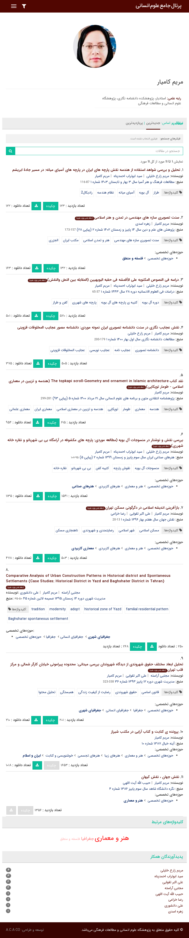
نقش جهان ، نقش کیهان (160, 777)
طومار (126, 409)
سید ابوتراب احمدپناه (128, 176)
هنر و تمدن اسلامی (96, 240)
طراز (156, 192)
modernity (57, 609)
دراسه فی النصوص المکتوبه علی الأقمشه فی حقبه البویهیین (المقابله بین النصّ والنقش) (103, 280)
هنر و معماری (134, 486)
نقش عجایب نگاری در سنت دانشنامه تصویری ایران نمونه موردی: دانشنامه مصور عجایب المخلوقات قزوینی (98, 327)
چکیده (50, 206)
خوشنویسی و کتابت (59, 755)
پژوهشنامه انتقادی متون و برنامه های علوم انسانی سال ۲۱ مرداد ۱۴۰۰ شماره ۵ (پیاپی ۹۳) (113, 398)
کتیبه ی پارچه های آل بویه (119, 302)
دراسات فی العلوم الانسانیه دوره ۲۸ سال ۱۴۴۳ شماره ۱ (137, 291)
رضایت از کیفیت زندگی (94, 692)
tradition (38, 609)
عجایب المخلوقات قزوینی (67, 350)
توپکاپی (113, 409)
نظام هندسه (105, 192)
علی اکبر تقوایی (140, 513)
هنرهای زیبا (112, 755)
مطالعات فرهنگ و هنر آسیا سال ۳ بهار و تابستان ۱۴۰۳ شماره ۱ (132, 182)
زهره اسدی (142, 223)
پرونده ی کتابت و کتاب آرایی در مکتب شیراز (144, 732)
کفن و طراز (60, 302)
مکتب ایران (71, 240)
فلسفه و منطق (70, 839)
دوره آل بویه (150, 302)
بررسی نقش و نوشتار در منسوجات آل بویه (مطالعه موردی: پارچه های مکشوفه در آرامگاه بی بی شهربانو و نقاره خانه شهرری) (95, 443)
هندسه (154, 409)
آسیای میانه (126, 192)
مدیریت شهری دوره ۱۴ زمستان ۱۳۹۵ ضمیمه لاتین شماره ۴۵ (64, 598)
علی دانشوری (29, 592)
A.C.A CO (13, 930)
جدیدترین (153, 123)
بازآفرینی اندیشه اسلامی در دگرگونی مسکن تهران (132, 508)
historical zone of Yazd (102, 609)
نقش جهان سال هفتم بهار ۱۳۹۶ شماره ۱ (147, 519)
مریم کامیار (102, 176)
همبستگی (67, 692)
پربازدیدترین (134, 123)
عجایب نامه (122, 350)
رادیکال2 (87, 192)
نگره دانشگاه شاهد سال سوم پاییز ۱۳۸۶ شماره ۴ (141, 788)
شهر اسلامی (127, 530)
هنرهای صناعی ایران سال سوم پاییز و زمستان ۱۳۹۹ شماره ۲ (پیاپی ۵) (127, 457)
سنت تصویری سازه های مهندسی (136, 240)
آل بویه (144, 192)
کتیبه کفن (102, 468)
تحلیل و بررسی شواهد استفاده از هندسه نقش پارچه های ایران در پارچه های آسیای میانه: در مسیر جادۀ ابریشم (96, 170)
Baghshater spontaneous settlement (38, 619)
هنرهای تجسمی (89, 755)
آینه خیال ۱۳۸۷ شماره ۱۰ (158, 743)
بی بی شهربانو (81, 468)
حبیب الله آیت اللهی (136, 783)
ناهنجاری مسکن (67, 530)
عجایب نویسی (100, 350)
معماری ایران (43, 409)
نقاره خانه (60, 468)
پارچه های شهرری (84, 302)
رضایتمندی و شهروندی (98, 530)
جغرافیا (51, 637)
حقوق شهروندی (126, 692)
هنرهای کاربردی (109, 486)
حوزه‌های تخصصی (160, 258)
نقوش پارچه (121, 468)
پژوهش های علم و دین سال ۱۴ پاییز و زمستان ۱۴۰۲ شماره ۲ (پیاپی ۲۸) (125, 229)
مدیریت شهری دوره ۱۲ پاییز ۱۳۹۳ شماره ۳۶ (144, 681)
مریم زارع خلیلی (157, 176)
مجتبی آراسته (71, 592)
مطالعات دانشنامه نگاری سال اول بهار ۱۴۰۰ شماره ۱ (140, 339)
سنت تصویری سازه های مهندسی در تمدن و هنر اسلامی (127, 218)
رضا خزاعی (118, 513)
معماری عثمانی (19, 409)
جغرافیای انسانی (71, 637)
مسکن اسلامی (149, 530)
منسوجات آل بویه (147, 468)
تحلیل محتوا (47, 692)
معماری (140, 409)
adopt (75, 609)
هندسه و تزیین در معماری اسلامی (80, 409)
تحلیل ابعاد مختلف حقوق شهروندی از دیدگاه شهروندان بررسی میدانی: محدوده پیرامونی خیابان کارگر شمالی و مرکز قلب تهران (96, 667)
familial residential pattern (147, 609)
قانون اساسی (150, 692)
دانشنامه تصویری (147, 350)
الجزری (53, 240)
